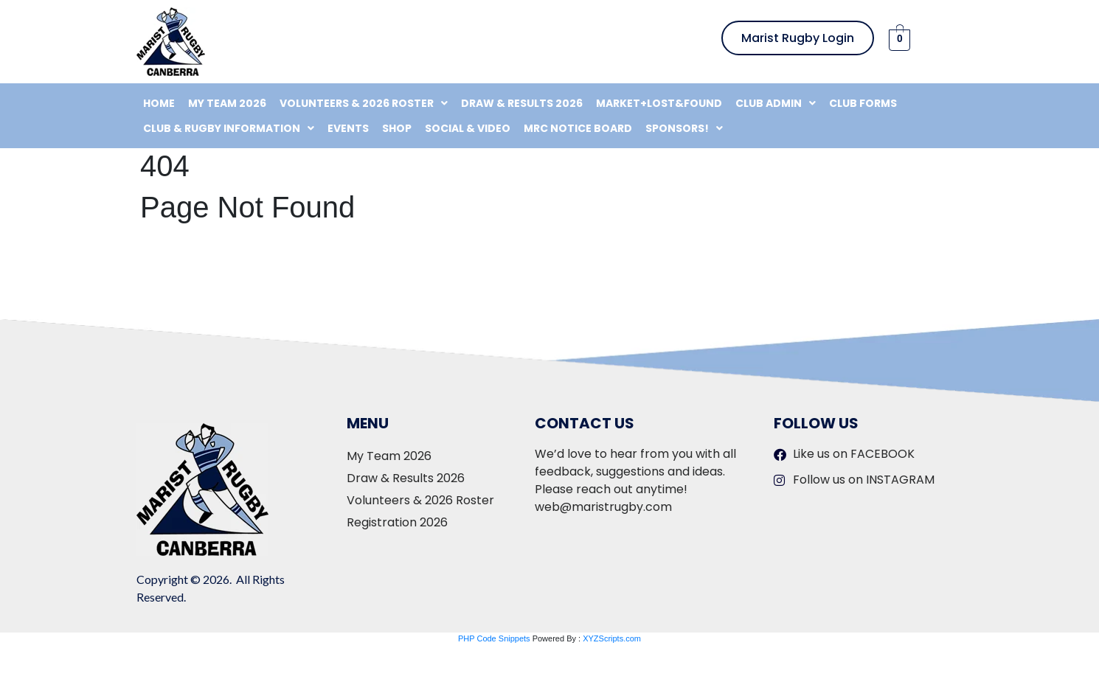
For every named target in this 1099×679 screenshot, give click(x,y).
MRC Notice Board (578, 128)
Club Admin (775, 103)
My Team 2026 (227, 103)
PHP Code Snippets (494, 638)
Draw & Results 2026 (522, 103)
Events (348, 128)
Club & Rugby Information (228, 128)
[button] (363, 103)
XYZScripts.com (612, 638)
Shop (397, 128)
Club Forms (863, 103)
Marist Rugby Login (797, 37)
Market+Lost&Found (659, 103)
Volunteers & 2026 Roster (364, 103)
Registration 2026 (397, 522)
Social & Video (467, 128)
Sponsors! (684, 128)
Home (159, 103)
